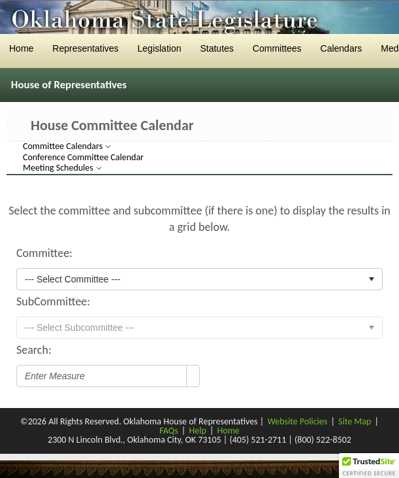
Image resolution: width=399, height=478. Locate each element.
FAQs (168, 430)
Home (228, 430)
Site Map (354, 421)
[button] (369, 465)
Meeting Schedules (59, 167)
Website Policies (297, 421)
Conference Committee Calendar (83, 157)
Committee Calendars (63, 146)
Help (197, 430)
